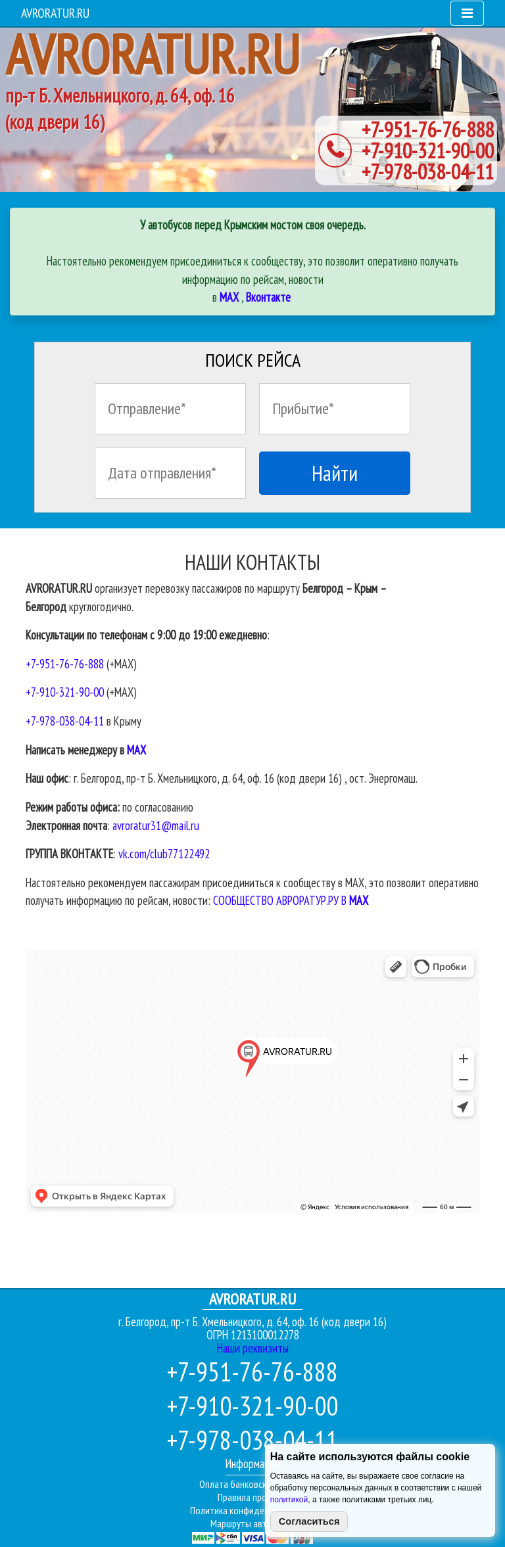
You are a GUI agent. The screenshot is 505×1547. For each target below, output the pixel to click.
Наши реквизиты (253, 1348)
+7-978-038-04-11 (428, 171)
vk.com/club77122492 (164, 854)
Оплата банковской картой (252, 1483)
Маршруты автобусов (252, 1523)
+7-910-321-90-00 (428, 150)
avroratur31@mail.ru (155, 825)
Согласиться (309, 1521)
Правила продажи (253, 1497)
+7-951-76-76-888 (428, 129)
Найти (335, 473)
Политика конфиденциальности (252, 1510)
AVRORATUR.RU (55, 13)
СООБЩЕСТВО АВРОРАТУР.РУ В (290, 900)
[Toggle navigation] (467, 13)
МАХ (136, 750)
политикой (289, 1499)
